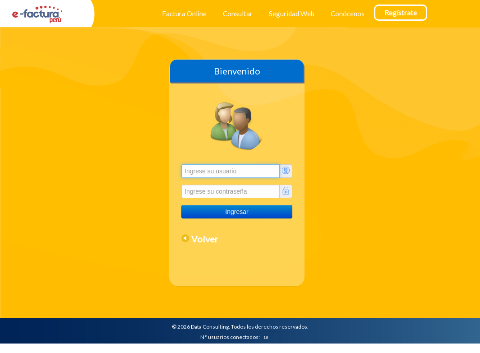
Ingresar (236, 211)
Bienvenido (237, 70)
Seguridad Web (291, 13)
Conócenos (348, 13)
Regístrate (400, 13)
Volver (204, 238)
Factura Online (184, 13)
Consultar (238, 13)
